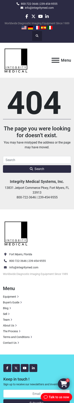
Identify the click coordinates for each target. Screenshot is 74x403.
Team (6, 319)
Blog (5, 308)
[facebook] (26, 16)
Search (37, 169)
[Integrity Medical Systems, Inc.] (16, 233)
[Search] (37, 160)
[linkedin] (47, 16)
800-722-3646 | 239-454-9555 (39, 3)
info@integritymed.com (39, 7)
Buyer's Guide (11, 302)
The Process (10, 331)
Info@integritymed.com (23, 267)
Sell (5, 314)
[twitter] (33, 16)
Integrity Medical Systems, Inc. (37, 181)
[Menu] (55, 60)
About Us (8, 325)
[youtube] (40, 16)
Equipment (9, 296)
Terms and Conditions (16, 337)
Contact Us (10, 342)
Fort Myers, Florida (20, 254)
